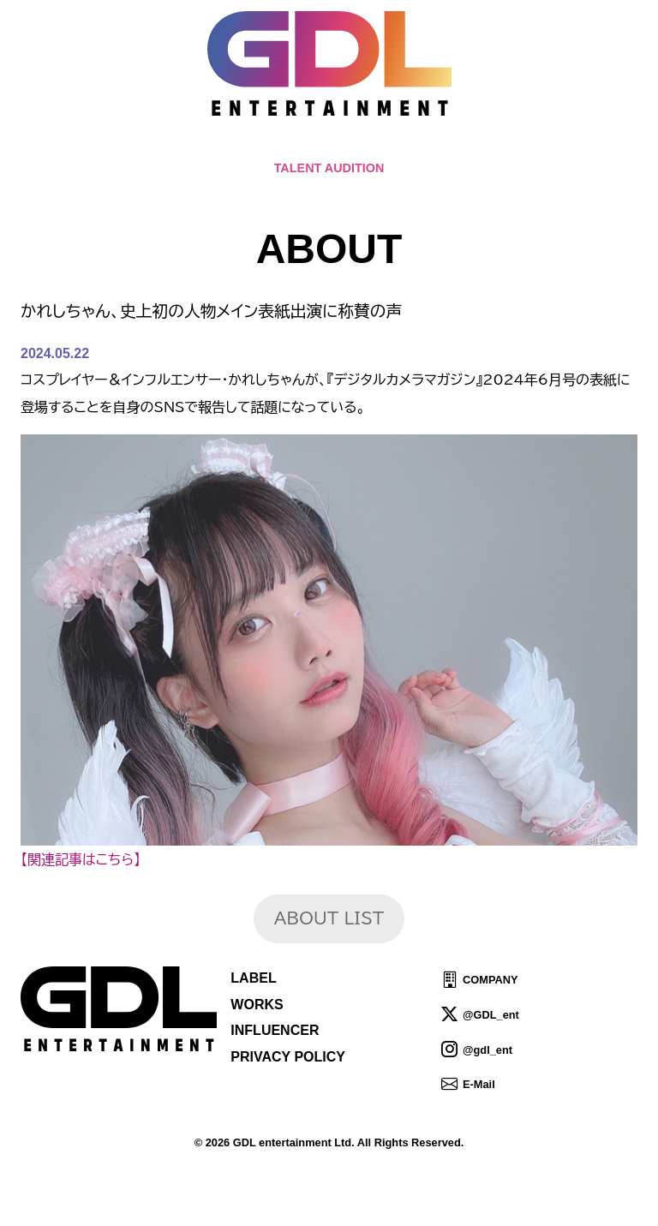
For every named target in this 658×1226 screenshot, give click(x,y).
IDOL (465, 146)
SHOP (520, 146)
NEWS (269, 146)
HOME (138, 146)
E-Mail (479, 1084)
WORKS (256, 1004)
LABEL (253, 978)
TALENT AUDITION (329, 168)
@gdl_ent (487, 1049)
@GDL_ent (491, 1014)
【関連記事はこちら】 (81, 859)
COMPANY (490, 979)
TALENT (403, 146)
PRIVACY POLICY (287, 1057)
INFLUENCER (274, 1030)
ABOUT (332, 146)
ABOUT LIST (329, 918)
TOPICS (203, 146)
